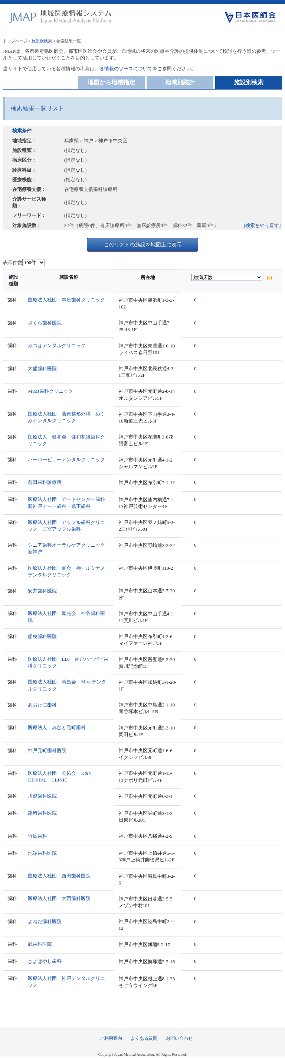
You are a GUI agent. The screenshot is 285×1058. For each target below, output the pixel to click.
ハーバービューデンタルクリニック (66, 459)
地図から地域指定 (111, 82)
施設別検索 (42, 41)
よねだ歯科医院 (45, 921)
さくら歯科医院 (45, 323)
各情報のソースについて (126, 68)
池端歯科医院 (42, 853)
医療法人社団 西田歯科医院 (59, 876)
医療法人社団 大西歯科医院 (59, 898)
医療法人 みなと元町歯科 (57, 727)
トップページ (15, 41)
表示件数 (12, 262)
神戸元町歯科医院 (47, 750)
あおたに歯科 (42, 705)
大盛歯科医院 (42, 368)
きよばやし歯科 (45, 961)
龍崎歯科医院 (42, 813)
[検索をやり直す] (262, 225)
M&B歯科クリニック (50, 391)
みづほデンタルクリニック (57, 345)
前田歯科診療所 (45, 482)
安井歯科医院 (42, 590)
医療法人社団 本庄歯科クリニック (66, 299)
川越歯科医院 (42, 796)
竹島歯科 (37, 836)
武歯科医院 (40, 944)
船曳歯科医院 (42, 636)
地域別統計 (180, 82)
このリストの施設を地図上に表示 (143, 244)
